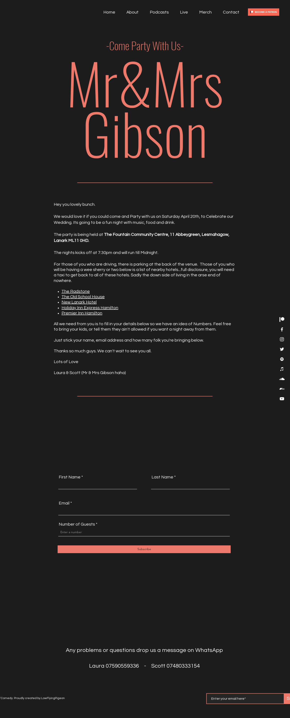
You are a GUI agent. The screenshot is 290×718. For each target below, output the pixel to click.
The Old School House (83, 297)
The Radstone (75, 291)
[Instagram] (282, 339)
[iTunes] (282, 369)
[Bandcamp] (282, 388)
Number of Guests (77, 524)
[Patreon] (282, 319)
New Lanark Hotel (79, 302)
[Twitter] (282, 349)
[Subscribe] (144, 549)
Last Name (162, 477)
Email (64, 503)
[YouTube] (282, 398)
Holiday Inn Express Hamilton (89, 308)
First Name (69, 477)
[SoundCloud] (282, 379)
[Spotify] (282, 359)
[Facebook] (282, 329)
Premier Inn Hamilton (81, 313)
